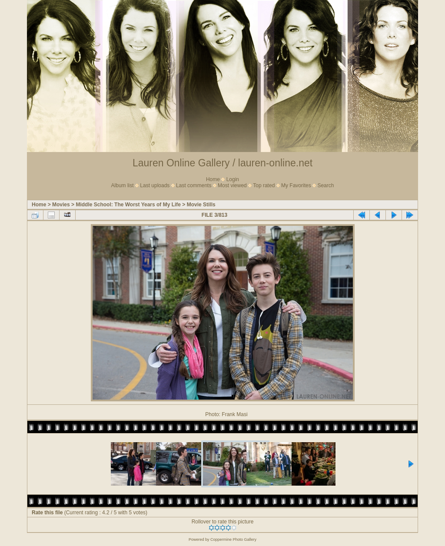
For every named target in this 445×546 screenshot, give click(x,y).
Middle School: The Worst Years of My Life (128, 205)
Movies (61, 205)
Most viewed (232, 185)
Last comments (193, 185)
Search (325, 185)
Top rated (264, 185)
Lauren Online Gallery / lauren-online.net (222, 163)
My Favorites (296, 185)
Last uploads (154, 185)
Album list (122, 185)
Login (232, 179)
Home (213, 179)
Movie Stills (201, 205)
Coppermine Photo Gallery (233, 539)
